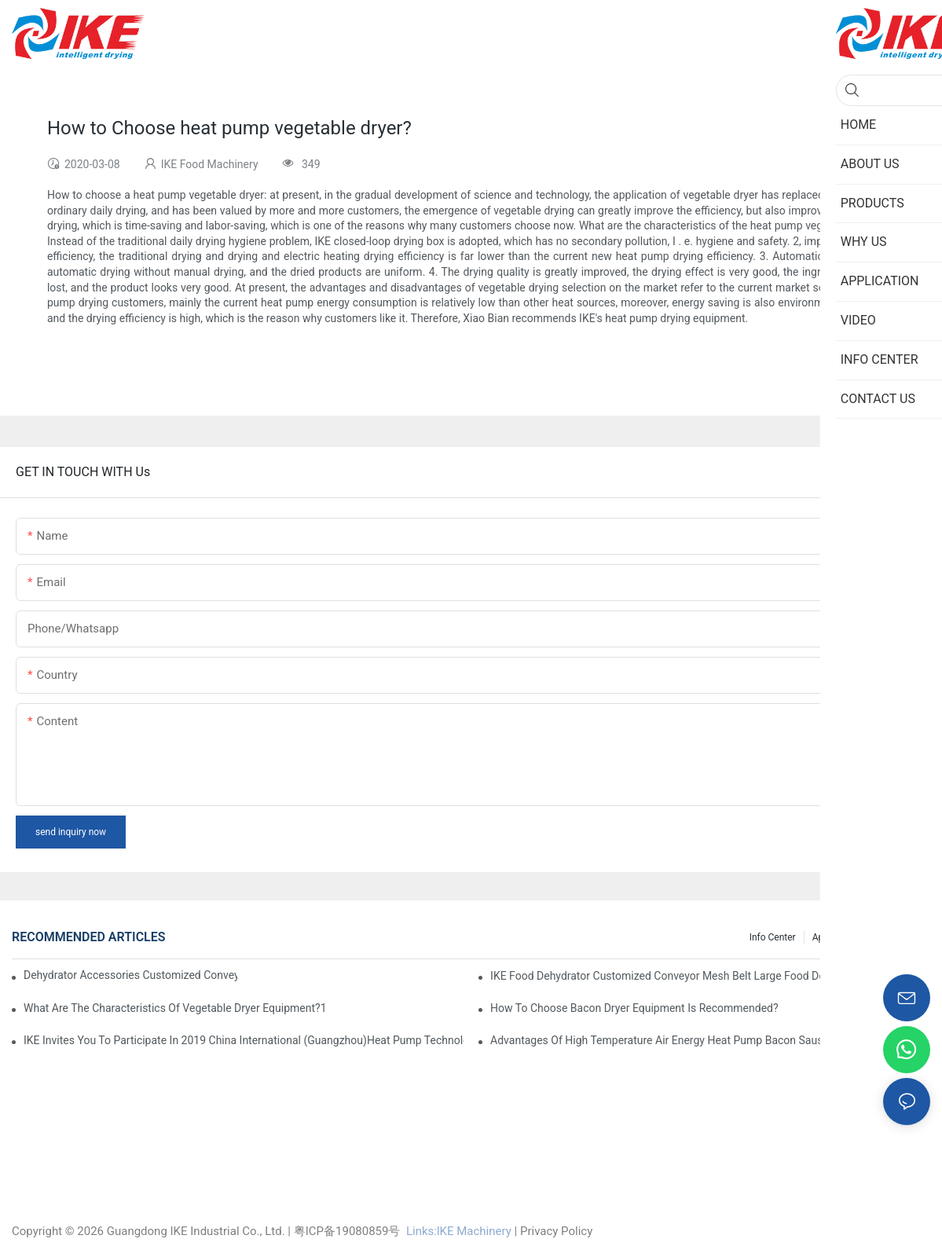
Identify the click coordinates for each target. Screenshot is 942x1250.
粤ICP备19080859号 (347, 1231)
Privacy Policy (556, 1231)
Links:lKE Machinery (458, 1231)
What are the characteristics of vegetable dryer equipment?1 (175, 1008)
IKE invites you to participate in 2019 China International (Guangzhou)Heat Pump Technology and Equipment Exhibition (244, 1040)
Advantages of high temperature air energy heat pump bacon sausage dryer (679, 1040)
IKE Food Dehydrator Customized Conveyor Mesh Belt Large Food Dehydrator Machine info (710, 976)
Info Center (773, 937)
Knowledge (899, 937)
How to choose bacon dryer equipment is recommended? (634, 1008)
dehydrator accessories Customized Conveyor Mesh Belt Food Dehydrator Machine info (130, 975)
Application (836, 937)
